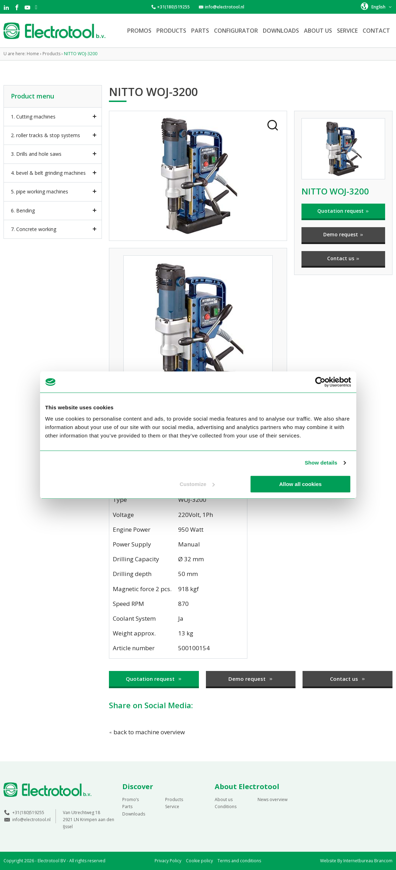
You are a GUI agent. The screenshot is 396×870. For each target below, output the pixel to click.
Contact (376, 30)
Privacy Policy (168, 861)
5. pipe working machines (39, 191)
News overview (272, 799)
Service (347, 30)
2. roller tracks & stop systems (45, 135)
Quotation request (343, 210)
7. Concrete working (33, 229)
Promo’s (130, 799)
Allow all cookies (300, 484)
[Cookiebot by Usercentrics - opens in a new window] (320, 382)
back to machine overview (147, 732)
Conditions (225, 807)
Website (328, 861)
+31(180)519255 (173, 7)
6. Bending (23, 210)
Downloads (281, 30)
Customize (197, 484)
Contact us (343, 258)
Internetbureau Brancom (367, 861)
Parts (200, 30)
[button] (376, 6)
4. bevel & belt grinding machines (48, 172)
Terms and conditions (239, 861)
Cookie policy (199, 861)
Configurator (236, 30)
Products (171, 30)
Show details (321, 463)
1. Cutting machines (33, 116)
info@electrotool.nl (224, 7)
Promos (139, 30)
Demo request (343, 234)
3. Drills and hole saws (36, 154)
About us (318, 30)
